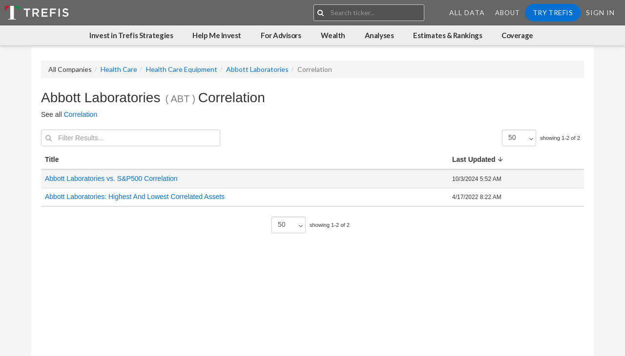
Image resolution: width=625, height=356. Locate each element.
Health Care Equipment (181, 69)
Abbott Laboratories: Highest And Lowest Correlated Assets (136, 196)
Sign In (600, 12)
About (507, 13)
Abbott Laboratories (257, 69)
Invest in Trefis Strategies (131, 35)
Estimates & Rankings (447, 35)
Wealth (333, 35)
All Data (467, 12)
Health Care (119, 69)
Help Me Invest (216, 35)
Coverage (517, 35)
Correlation (80, 114)
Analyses (379, 35)
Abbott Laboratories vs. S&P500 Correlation (111, 178)
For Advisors (281, 35)
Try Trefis (553, 12)
